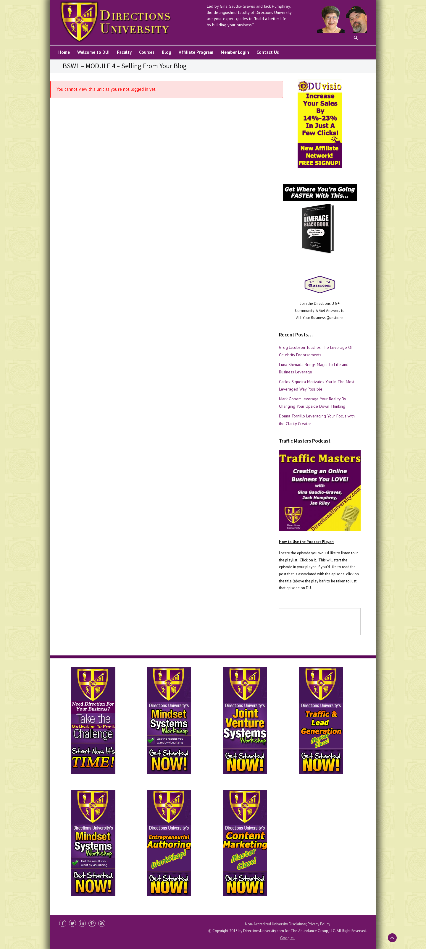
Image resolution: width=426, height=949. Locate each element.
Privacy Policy (319, 924)
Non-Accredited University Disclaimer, (276, 924)
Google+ (287, 937)
